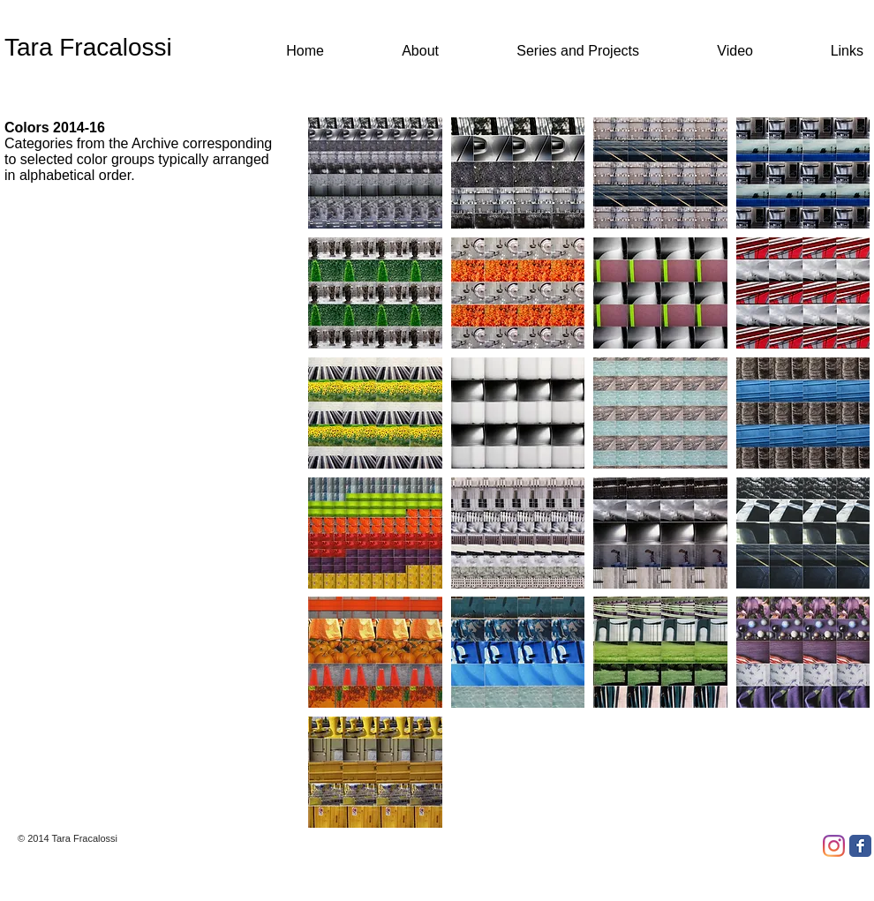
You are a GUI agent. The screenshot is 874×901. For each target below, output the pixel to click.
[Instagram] (834, 846)
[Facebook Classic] (860, 846)
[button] (375, 173)
